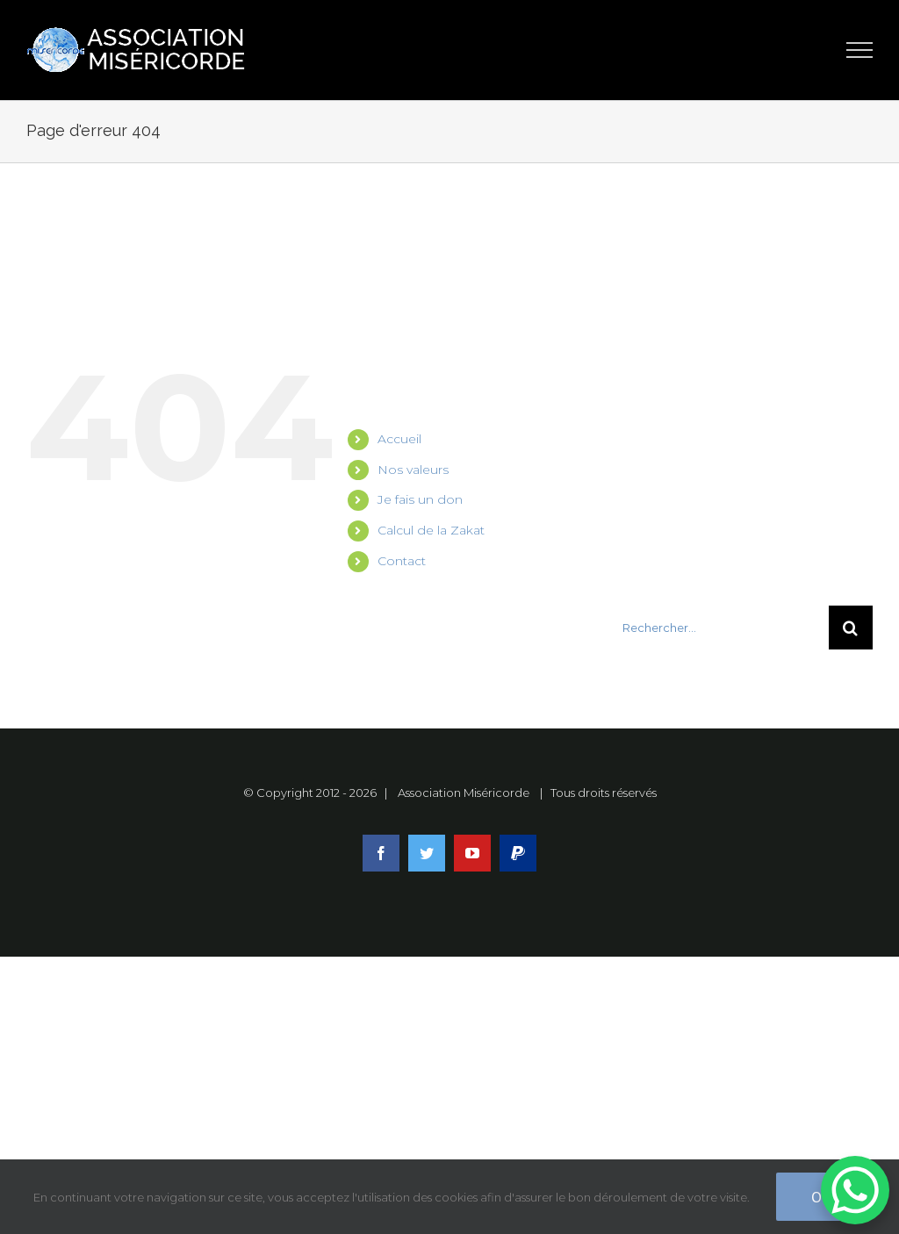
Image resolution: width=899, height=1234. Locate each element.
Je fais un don (420, 499)
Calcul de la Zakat (431, 530)
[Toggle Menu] (860, 50)
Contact (402, 561)
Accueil (399, 439)
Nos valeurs (413, 469)
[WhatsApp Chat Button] (855, 1190)
